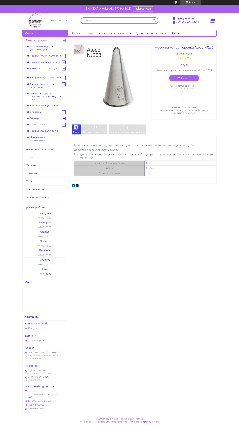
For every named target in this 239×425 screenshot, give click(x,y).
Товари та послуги (98, 33)
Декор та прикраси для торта (44, 70)
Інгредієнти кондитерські (45, 56)
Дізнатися (143, 8)
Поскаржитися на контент (111, 422)
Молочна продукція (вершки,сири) (41, 48)
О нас (76, 33)
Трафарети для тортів (44, 131)
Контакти (124, 33)
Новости (32, 173)
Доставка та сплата (151, 33)
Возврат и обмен (37, 197)
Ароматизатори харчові (45, 106)
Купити (186, 78)
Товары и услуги (36, 40)
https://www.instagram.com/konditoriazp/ (45, 395)
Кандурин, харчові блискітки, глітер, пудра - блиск (45, 96)
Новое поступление (39, 149)
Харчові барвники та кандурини (42, 85)
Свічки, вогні (37, 124)
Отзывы (31, 165)
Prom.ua (139, 419)
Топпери (35, 118)
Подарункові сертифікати (38, 138)
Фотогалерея (35, 189)
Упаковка (35, 112)
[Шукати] (154, 20)
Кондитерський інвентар (45, 78)
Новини (176, 33)
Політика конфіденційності (144, 422)
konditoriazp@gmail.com (42, 401)
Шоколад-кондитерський (45, 62)
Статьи (31, 181)
